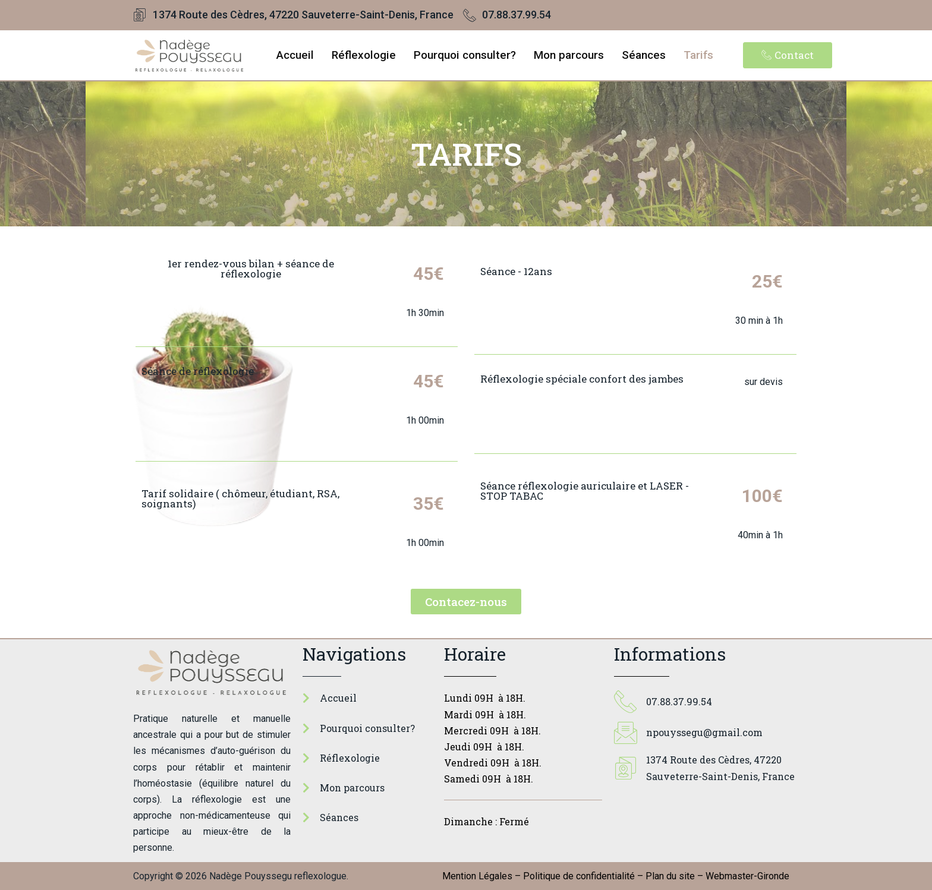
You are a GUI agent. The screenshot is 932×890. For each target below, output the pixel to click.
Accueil (295, 55)
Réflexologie (364, 55)
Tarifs (698, 55)
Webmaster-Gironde (747, 876)
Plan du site (670, 876)
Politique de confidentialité (579, 876)
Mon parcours (569, 55)
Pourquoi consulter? (465, 55)
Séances (644, 55)
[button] (787, 55)
